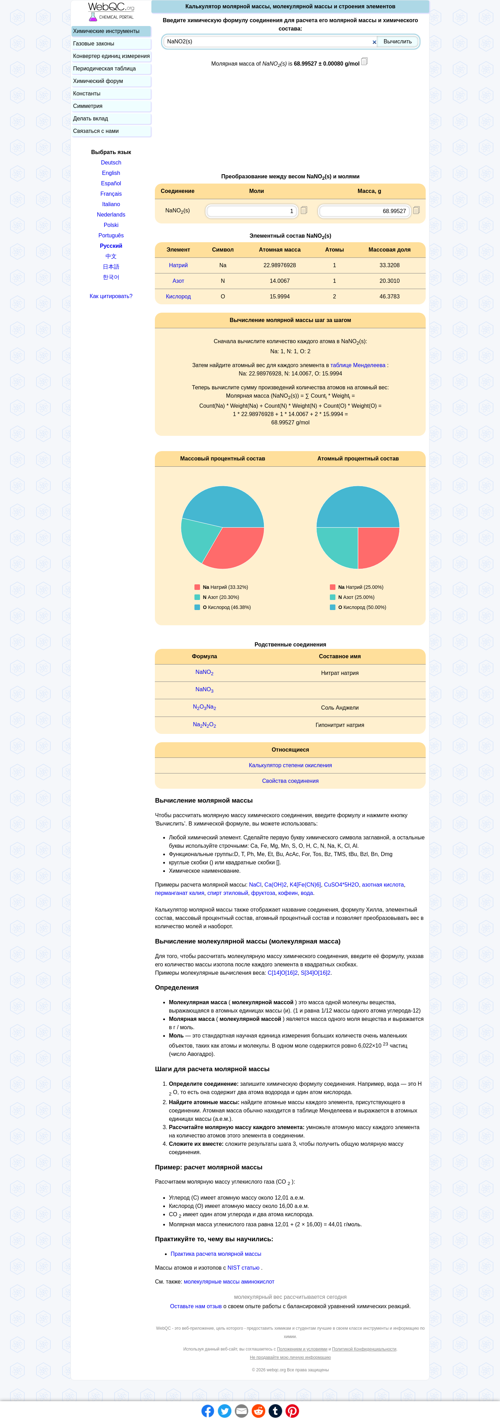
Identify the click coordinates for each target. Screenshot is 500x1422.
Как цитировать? (111, 296)
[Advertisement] (290, 123)
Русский (111, 246)
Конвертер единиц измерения (111, 56)
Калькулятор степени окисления (290, 765)
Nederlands (111, 215)
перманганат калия (179, 893)
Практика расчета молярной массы (215, 1254)
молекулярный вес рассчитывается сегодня (290, 1297)
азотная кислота (383, 885)
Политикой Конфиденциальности (364, 1349)
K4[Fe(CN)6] (305, 885)
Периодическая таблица (104, 68)
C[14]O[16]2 (283, 973)
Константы (87, 93)
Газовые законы (94, 43)
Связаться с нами (96, 131)
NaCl (255, 885)
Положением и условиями (302, 1349)
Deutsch (111, 163)
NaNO (204, 672)
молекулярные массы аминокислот (229, 1282)
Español (111, 183)
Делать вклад (90, 118)
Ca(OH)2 (276, 885)
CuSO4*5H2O (341, 885)
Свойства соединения (290, 781)
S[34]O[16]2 (315, 973)
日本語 (111, 267)
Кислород (178, 296)
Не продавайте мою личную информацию (290, 1357)
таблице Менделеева (358, 365)
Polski (111, 225)
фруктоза (263, 893)
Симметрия (88, 106)
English (111, 173)
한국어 (111, 277)
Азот (178, 281)
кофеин (288, 893)
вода (307, 893)
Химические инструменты (106, 31)
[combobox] (290, 42)
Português (111, 235)
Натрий (178, 265)
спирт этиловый (227, 893)
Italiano (111, 204)
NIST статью (244, 1268)
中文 (111, 256)
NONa (204, 707)
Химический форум (98, 81)
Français (111, 194)
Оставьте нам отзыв (196, 1306)
